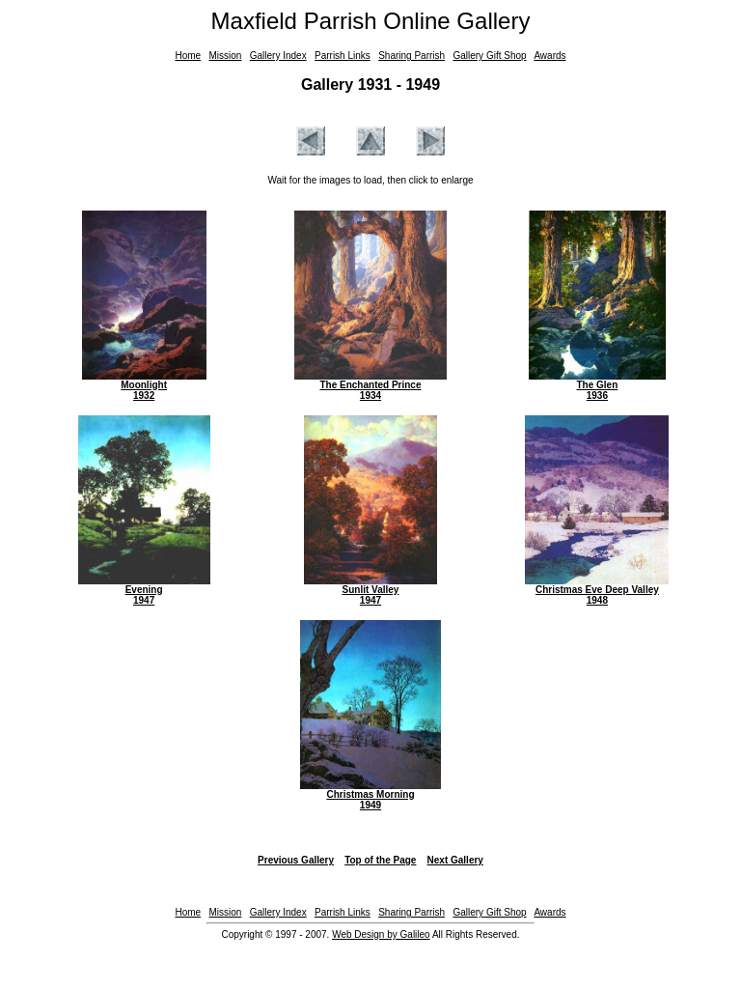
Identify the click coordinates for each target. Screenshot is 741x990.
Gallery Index (278, 55)
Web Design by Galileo (381, 934)
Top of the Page (380, 860)
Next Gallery (455, 860)
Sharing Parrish (411, 55)
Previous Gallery (296, 860)
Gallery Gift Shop (489, 55)
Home (188, 55)
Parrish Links (342, 55)
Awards (549, 55)
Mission (224, 55)
